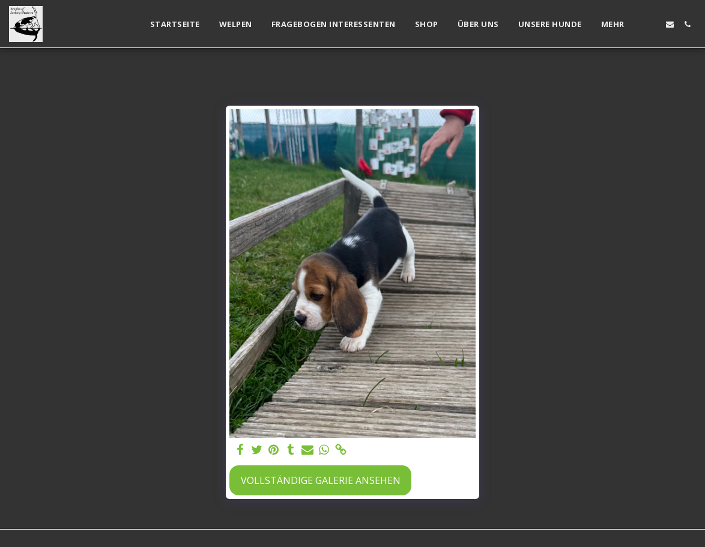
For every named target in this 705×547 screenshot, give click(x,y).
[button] (652, 24)
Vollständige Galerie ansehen (321, 480)
